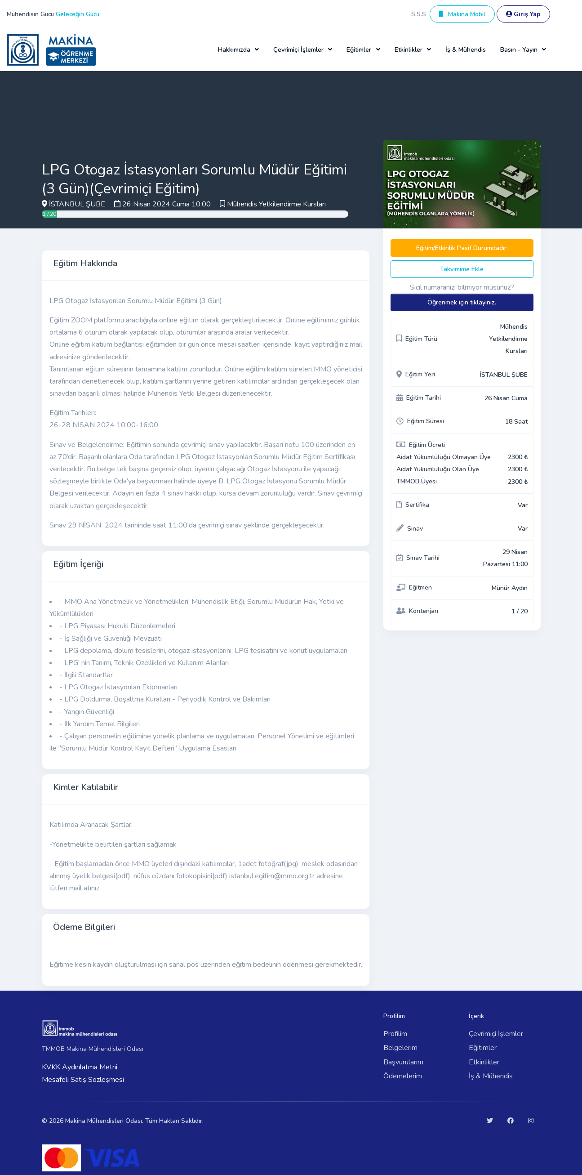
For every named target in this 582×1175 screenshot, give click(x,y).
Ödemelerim (402, 1076)
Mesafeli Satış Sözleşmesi (83, 1080)
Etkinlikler (484, 1062)
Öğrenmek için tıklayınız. (461, 302)
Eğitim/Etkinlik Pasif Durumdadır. (462, 248)
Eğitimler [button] (359, 49)
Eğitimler (483, 1048)
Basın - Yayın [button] (519, 49)
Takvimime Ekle (462, 269)
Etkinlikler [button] (408, 49)
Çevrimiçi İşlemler (496, 1034)
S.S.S (418, 14)
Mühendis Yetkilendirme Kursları (276, 204)
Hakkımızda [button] (234, 49)
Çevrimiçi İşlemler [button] (298, 49)
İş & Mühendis (465, 49)
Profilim (395, 1034)
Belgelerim (400, 1048)
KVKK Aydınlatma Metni (79, 1067)
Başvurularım (403, 1062)
